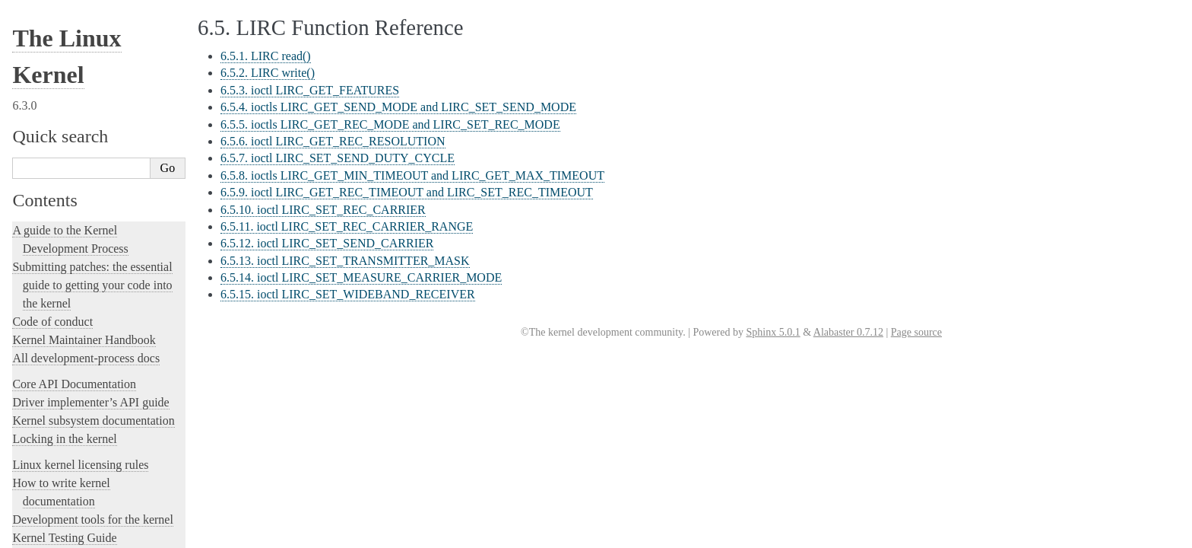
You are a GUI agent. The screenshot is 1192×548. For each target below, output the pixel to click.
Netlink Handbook (63, 315)
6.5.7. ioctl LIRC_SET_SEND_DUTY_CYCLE (337, 157)
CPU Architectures (57, 482)
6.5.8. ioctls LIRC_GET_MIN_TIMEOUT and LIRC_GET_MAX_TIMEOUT (412, 175)
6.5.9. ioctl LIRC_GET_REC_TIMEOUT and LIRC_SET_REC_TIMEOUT (406, 192)
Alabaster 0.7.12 (848, 332)
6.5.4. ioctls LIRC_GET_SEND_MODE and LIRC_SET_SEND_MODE (398, 106)
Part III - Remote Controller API (102, 180)
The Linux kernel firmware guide (93, 438)
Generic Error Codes (74, 240)
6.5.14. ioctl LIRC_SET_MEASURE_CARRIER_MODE (361, 277)
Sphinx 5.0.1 (773, 332)
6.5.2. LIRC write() (267, 72)
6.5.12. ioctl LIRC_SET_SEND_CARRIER (326, 243)
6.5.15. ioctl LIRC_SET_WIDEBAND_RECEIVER (347, 294)
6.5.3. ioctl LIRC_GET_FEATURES (309, 90)
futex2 (37, 412)
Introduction (57, 136)
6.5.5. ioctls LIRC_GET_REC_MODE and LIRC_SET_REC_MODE (390, 124)
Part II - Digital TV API (79, 166)
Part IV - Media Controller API (94, 196)
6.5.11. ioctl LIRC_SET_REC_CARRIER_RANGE (346, 226)
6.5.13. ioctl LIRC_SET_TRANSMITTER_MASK (345, 260)
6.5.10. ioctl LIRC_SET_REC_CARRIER (323, 209)
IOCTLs (41, 55)
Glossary (50, 255)
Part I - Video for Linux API (88, 151)
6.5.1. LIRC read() (265, 55)
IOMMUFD (49, 87)
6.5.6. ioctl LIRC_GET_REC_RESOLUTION (332, 141)
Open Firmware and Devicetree (88, 456)
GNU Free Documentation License (102, 270)
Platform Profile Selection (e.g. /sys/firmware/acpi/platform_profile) (103, 347)
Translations (42, 533)
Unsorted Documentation (73, 508)
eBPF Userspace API (68, 39)
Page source (916, 332)
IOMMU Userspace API (75, 71)
